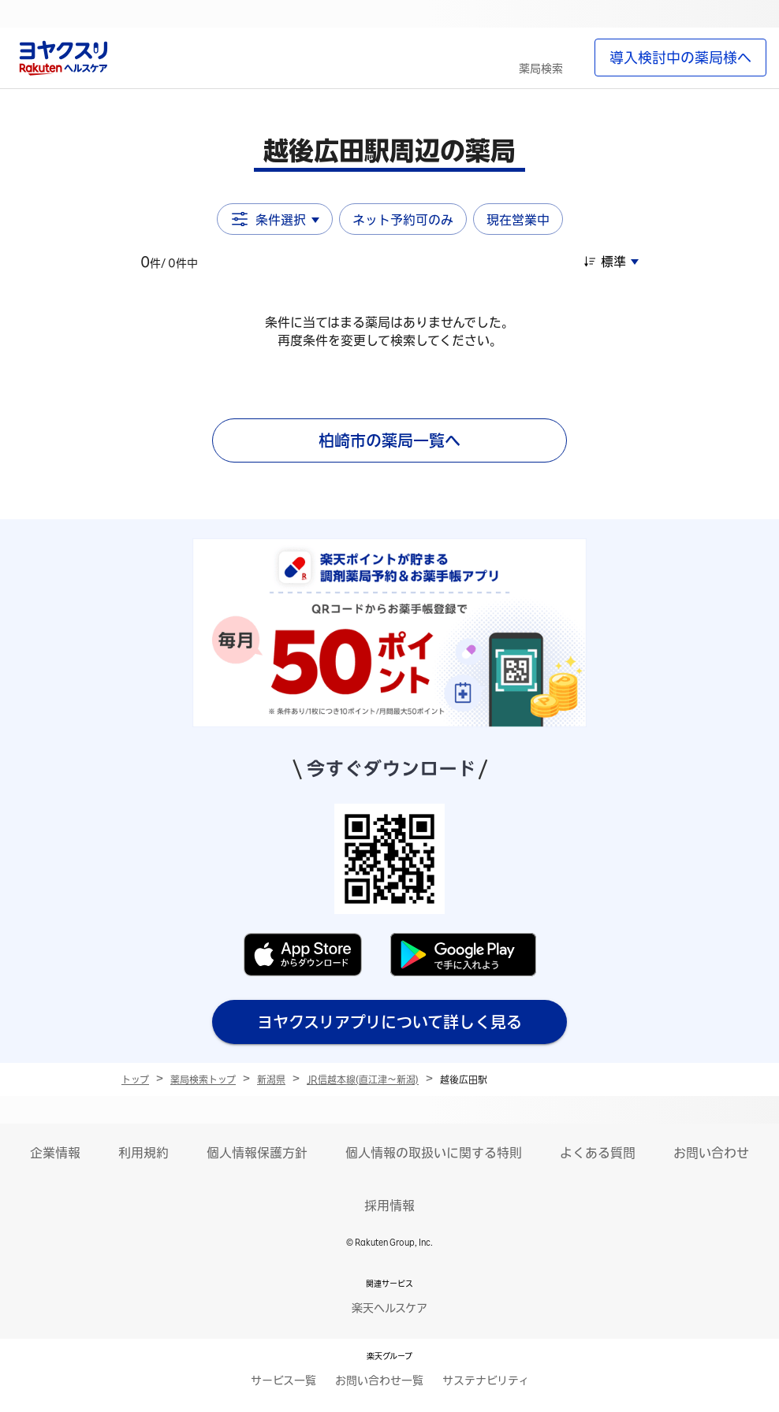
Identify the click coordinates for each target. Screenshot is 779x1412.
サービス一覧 (283, 1380)
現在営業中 (518, 220)
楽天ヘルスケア (389, 1308)
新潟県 (271, 1079)
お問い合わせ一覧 (379, 1380)
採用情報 (389, 1205)
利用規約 (143, 1152)
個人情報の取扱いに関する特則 (433, 1152)
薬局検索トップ (203, 1079)
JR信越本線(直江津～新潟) (363, 1079)
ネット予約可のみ (402, 220)
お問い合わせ (711, 1152)
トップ (135, 1079)
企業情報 (55, 1152)
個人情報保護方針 (257, 1152)
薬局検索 (541, 68)
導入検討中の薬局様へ (680, 57)
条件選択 (274, 219)
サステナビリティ (485, 1380)
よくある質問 (598, 1152)
